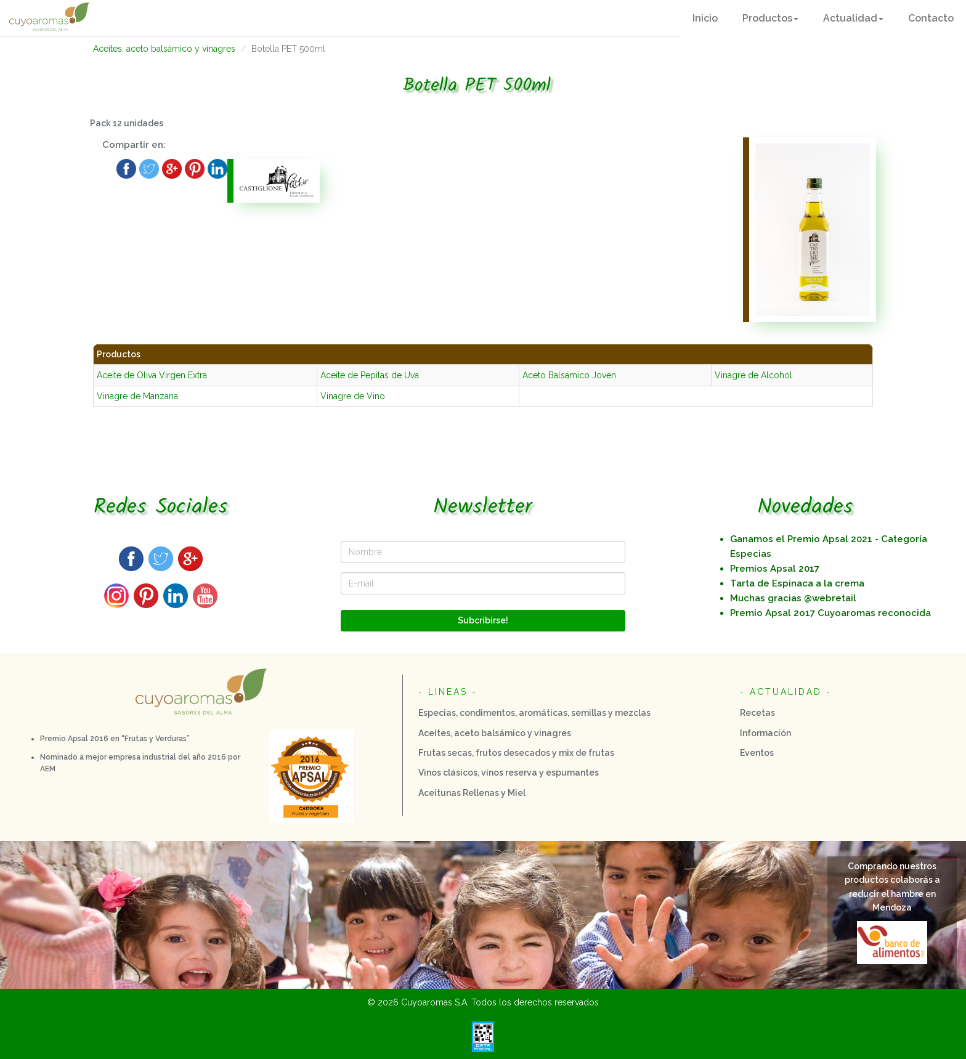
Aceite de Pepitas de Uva (369, 375)
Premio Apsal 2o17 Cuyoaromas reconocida (830, 613)
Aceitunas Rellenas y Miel (472, 793)
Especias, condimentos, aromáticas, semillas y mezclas (534, 713)
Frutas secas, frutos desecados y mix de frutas (516, 753)
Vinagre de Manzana (137, 396)
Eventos (757, 753)
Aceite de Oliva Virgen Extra (152, 375)
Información (765, 733)
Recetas (757, 713)
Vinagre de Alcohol (753, 375)
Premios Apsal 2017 (774, 568)
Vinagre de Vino (352, 396)
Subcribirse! (483, 620)
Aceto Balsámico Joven (569, 375)
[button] (770, 18)
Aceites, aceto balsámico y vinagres (164, 49)
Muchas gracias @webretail (793, 598)
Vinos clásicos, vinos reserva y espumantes (508, 772)
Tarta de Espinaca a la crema (797, 583)
